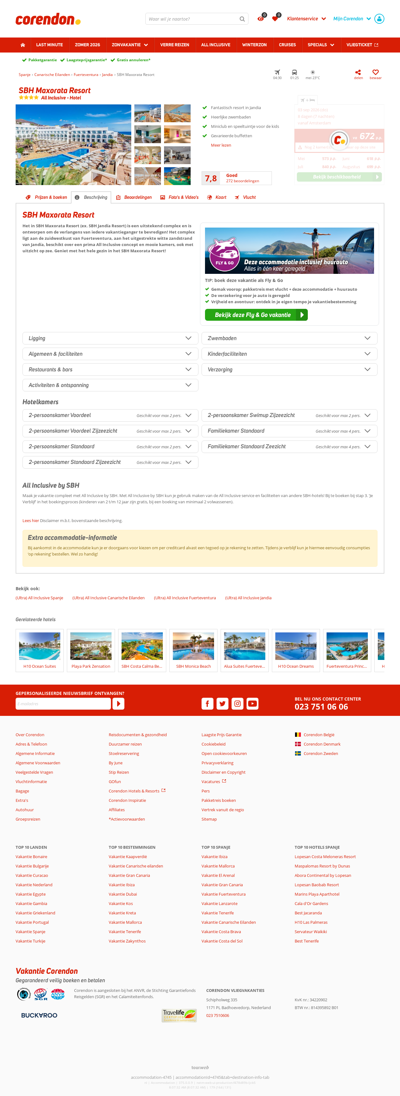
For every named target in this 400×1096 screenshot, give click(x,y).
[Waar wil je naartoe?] (196, 19)
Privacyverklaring (217, 763)
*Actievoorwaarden (127, 819)
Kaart (221, 197)
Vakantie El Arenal (218, 875)
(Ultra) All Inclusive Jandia (248, 598)
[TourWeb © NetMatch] (200, 1067)
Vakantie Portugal (32, 922)
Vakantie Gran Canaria (129, 875)
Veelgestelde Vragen (34, 772)
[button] (256, 315)
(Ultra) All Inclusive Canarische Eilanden (108, 598)
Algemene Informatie (35, 753)
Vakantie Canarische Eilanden (229, 922)
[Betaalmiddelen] (38, 1015)
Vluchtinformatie (31, 781)
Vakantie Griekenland (35, 913)
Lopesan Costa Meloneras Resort (325, 856)
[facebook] (207, 703)
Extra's (22, 800)
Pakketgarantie (42, 60)
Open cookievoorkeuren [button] (224, 753)
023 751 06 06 (321, 706)
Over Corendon (30, 734)
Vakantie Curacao (32, 875)
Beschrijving (96, 197)
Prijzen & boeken (51, 197)
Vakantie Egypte (31, 894)
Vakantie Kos (121, 903)
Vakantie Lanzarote (220, 903)
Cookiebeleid (214, 744)
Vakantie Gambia (31, 903)
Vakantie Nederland (34, 884)
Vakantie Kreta (122, 913)
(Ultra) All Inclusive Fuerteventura (185, 598)
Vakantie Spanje (30, 931)
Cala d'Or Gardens (311, 903)
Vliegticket (359, 45)
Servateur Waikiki (311, 931)
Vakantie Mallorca (125, 922)
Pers (206, 791)
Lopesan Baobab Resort (317, 884)
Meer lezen (221, 145)
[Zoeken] (242, 19)
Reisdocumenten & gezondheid (138, 734)
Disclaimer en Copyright (224, 772)
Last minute (49, 45)
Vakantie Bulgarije (32, 866)
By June (115, 763)
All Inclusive (215, 45)
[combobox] (196, 19)
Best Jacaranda (308, 913)
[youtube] (252, 703)
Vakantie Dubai (123, 894)
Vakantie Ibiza (122, 884)
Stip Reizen (119, 772)
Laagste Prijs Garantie (222, 734)
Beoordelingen (138, 197)
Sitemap (209, 819)
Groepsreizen (28, 819)
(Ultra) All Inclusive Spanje (39, 598)
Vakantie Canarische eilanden (136, 866)
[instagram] (237, 703)
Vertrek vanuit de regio (223, 809)
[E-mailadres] (63, 704)
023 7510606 (217, 1015)
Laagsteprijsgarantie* (87, 60)
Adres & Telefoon (31, 744)
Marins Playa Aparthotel (317, 894)
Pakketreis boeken (219, 800)
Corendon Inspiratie (127, 800)
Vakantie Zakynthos (127, 941)
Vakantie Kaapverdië (128, 856)
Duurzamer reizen (125, 744)
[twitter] (222, 703)
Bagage (22, 791)
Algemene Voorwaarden (38, 763)
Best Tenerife (307, 941)
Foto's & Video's (184, 197)
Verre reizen (174, 45)
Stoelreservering (124, 753)
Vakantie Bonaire (31, 856)
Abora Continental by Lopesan (323, 875)
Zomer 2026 (87, 45)
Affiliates (117, 809)
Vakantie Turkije (30, 941)
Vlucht (249, 197)
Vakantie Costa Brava (221, 931)
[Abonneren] (118, 704)
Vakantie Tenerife (125, 931)
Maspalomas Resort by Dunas (322, 866)
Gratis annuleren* (134, 60)
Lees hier (30, 520)
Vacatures (211, 781)
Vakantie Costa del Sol (222, 941)
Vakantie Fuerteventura (224, 894)
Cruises (287, 45)
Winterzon (254, 45)
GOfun (115, 781)
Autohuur (25, 809)
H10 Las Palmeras (311, 922)
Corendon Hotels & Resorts (134, 791)
